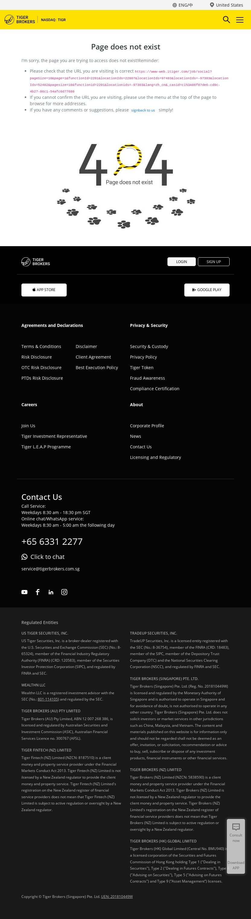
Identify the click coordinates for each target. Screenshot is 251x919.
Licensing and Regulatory (155, 457)
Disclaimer (86, 346)
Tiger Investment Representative (54, 436)
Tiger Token (142, 367)
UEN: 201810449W (117, 896)
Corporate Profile (147, 425)
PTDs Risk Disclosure (42, 378)
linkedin (51, 592)
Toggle (238, 20)
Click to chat (47, 557)
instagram (64, 592)
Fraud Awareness (147, 378)
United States (229, 5)
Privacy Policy (143, 357)
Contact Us (141, 447)
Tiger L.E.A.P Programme (46, 447)
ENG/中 (186, 5)
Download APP (235, 865)
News (135, 436)
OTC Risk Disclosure (41, 367)
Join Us (28, 425)
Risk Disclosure (36, 357)
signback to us (143, 110)
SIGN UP (214, 261)
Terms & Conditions (41, 346)
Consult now (236, 838)
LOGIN (181, 261)
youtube (24, 592)
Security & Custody (149, 346)
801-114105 (48, 699)
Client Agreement (93, 357)
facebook (38, 592)
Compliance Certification (155, 388)
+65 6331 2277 (52, 541)
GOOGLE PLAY (206, 289)
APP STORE (44, 289)
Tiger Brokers (39, 19)
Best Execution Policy (97, 367)
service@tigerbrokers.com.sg (50, 569)
